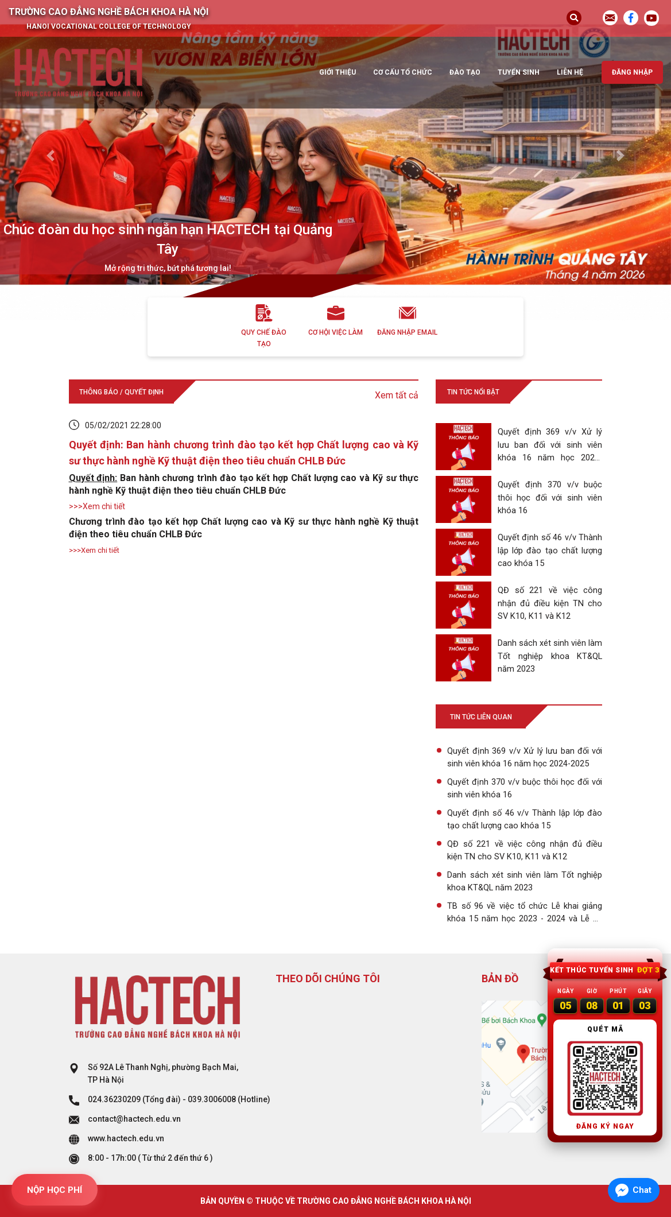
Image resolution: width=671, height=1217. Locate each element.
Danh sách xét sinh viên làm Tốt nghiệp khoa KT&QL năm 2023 (524, 881)
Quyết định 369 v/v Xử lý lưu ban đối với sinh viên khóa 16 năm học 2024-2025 (524, 757)
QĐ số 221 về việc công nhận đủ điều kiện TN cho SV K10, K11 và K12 (524, 850)
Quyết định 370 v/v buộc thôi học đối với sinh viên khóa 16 (524, 788)
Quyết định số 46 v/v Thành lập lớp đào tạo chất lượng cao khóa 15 (524, 819)
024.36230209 (114, 1099)
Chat (642, 1190)
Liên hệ (570, 72)
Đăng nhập (632, 72)
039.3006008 (212, 1099)
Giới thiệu (337, 72)
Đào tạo (464, 72)
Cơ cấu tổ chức (402, 72)
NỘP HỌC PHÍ (54, 1190)
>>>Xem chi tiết (97, 506)
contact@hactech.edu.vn (134, 1118)
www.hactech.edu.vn (126, 1138)
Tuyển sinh (519, 72)
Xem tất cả (396, 395)
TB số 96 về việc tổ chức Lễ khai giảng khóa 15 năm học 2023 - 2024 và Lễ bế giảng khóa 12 (524, 913)
